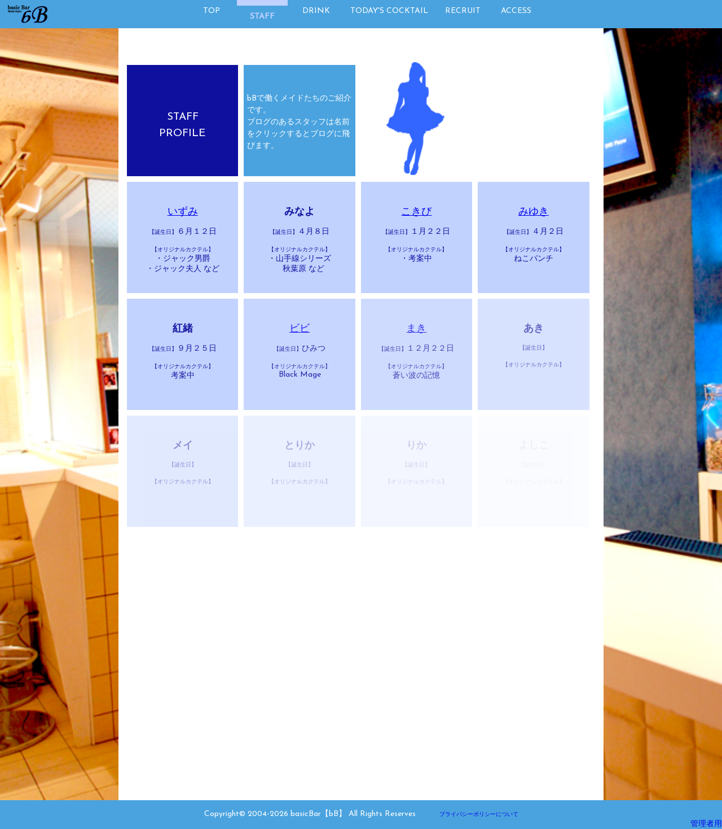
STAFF (262, 16)
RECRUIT (463, 11)
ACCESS (516, 11)
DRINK (316, 11)
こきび (416, 212)
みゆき (533, 212)
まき (416, 329)
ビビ (299, 329)
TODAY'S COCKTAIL (389, 11)
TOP (211, 11)
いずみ (183, 212)
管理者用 (706, 824)
